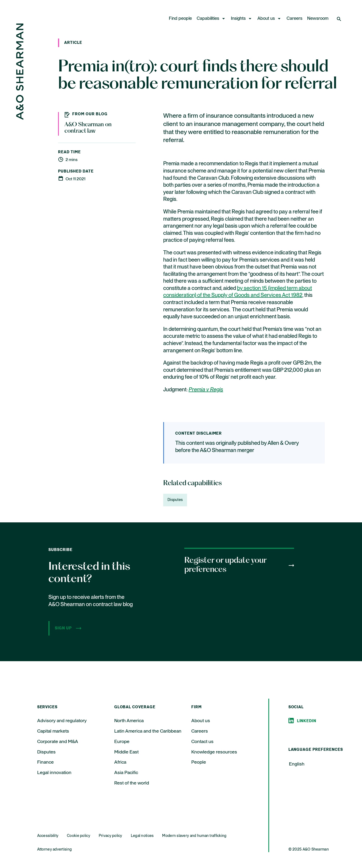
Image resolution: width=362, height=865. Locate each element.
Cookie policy (78, 835)
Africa (120, 762)
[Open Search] (339, 18)
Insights (238, 19)
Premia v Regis (206, 390)
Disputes (175, 500)
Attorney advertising (54, 849)
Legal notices (142, 835)
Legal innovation (54, 773)
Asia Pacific (126, 773)
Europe (121, 742)
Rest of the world (131, 783)
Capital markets (53, 731)
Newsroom (318, 19)
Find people (180, 19)
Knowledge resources (214, 752)
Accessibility (48, 835)
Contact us (202, 742)
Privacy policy (110, 835)
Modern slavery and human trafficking (194, 835)
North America (129, 721)
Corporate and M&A (57, 742)
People (198, 762)
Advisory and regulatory (62, 721)
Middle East (126, 752)
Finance (45, 762)
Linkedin (307, 721)
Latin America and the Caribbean (147, 731)
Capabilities (208, 19)
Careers (294, 19)
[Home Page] (20, 118)
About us (266, 19)
